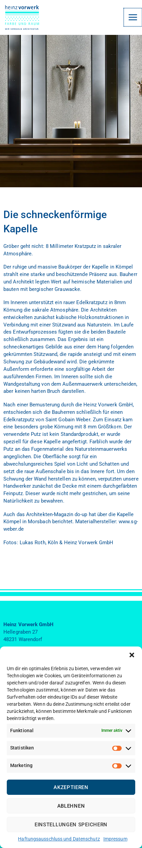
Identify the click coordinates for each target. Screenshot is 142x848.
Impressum (115, 839)
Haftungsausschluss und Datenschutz (59, 839)
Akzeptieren (71, 787)
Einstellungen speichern (71, 825)
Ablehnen (71, 806)
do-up (81, 514)
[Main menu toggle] (133, 17)
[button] (131, 655)
